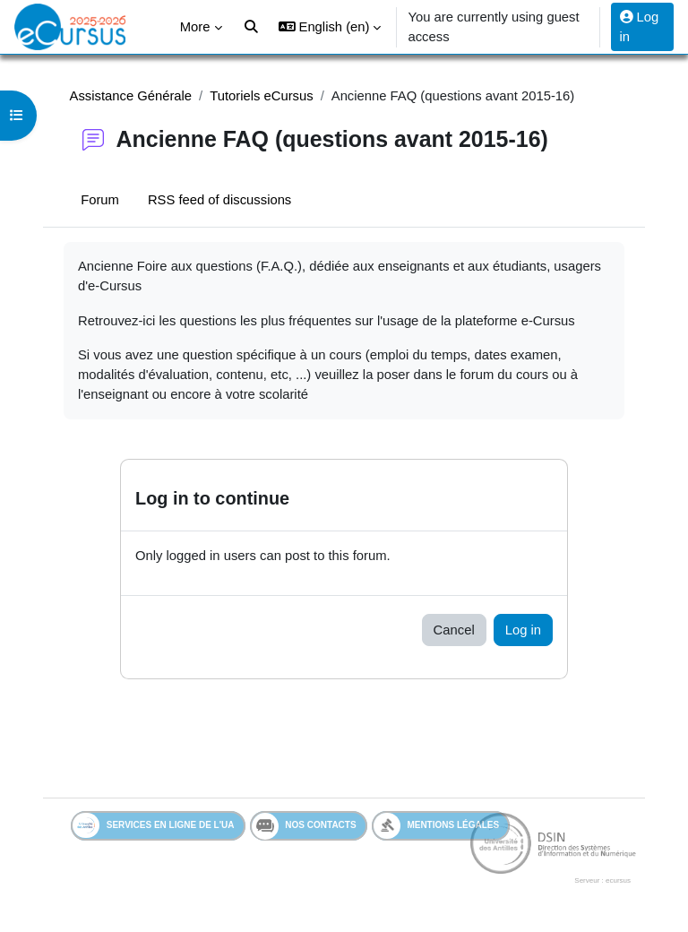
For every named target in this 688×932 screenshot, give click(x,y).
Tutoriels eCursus (261, 96)
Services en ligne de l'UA (154, 826)
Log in (639, 27)
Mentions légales (437, 826)
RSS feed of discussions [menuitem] (219, 200)
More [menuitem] (195, 27)
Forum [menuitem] (100, 200)
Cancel (454, 630)
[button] (329, 27)
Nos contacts (304, 826)
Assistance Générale (131, 96)
